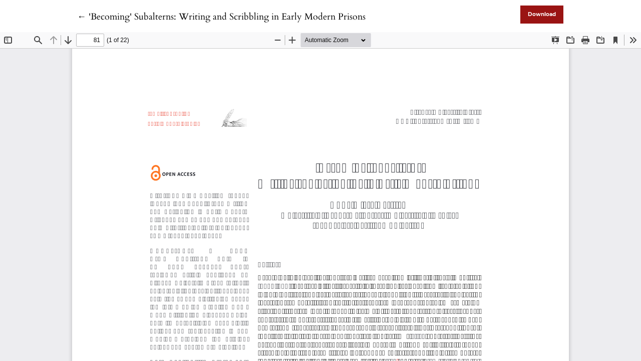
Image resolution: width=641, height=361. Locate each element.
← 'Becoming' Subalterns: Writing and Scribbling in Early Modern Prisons (221, 17)
